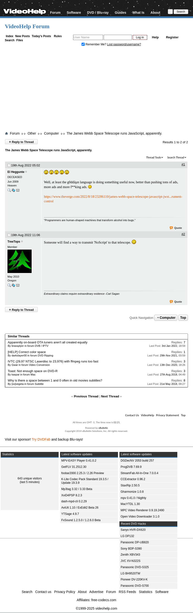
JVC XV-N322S (130, 561)
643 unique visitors (30, 478)
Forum (55, 12)
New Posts (22, 36)
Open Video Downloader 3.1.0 (140, 516)
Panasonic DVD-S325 (135, 567)
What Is (138, 12)
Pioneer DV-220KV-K (134, 579)
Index (9, 36)
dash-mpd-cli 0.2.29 (74, 501)
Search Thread (175, 157)
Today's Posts (41, 36)
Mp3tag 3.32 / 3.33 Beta (76, 489)
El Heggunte (15, 172)
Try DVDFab (41, 439)
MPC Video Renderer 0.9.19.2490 (142, 510)
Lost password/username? (124, 44)
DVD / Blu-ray (98, 12)
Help (155, 37)
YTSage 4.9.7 (70, 514)
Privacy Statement (167, 415)
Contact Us (132, 415)
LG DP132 (127, 536)
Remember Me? (94, 44)
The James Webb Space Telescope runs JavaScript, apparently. (114, 133)
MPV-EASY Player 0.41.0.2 (78, 460)
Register (172, 37)
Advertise (96, 592)
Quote (176, 228)
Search (9, 40)
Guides (120, 12)
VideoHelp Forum (27, 26)
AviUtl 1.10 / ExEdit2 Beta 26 (79, 507)
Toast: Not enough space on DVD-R (33, 371)
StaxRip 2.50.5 (130, 485)
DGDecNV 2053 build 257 (137, 460)
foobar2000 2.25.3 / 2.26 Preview (82, 473)
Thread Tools (153, 157)
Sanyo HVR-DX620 (133, 529)
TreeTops (13, 241)
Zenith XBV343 (130, 554)
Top (183, 318)
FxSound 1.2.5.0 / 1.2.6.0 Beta (81, 520)
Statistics (145, 592)
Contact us (43, 592)
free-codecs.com (103, 600)
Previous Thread (86, 396)
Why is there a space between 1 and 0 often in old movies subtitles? (55, 380)
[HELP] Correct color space (27, 352)
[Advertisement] (96, 90)
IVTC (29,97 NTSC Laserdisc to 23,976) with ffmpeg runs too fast (53, 361)
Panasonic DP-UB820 (135, 542)
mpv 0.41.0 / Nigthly (133, 498)
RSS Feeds (127, 592)
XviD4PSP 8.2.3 (71, 495)
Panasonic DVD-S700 (135, 585)
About (155, 12)
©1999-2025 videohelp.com (96, 608)
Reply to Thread (21, 142)
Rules (58, 36)
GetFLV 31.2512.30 (73, 467)
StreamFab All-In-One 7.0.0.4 (139, 473)
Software (74, 12)
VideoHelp (147, 415)
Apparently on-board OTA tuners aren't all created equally (47, 342)
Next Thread (110, 396)
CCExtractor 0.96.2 (133, 479)
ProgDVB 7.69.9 (131, 467)
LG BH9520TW (130, 573)
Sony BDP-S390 (131, 548)
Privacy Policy (64, 592)
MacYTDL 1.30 (130, 504)
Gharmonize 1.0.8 (132, 491)
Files (19, 40)
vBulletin (103, 427)
